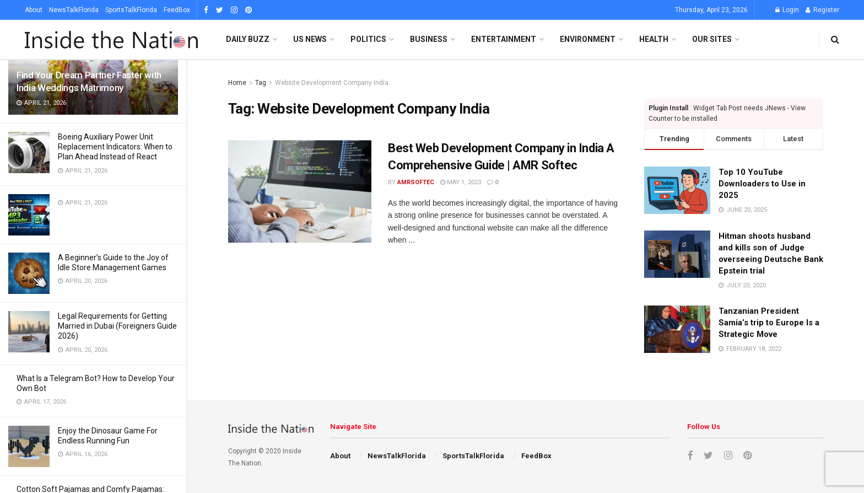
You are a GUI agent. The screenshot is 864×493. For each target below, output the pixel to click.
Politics (368, 39)
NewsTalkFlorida (74, 10)
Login (787, 10)
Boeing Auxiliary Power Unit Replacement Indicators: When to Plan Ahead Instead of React (115, 146)
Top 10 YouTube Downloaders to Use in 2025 (762, 183)
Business (428, 39)
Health (653, 39)
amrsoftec (415, 182)
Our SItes (712, 39)
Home (237, 83)
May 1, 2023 (460, 182)
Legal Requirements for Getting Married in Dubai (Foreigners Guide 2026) (117, 326)
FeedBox (177, 10)
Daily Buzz (247, 39)
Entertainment (503, 39)
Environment (587, 39)
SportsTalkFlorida (131, 10)
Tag (260, 83)
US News (310, 39)
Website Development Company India (331, 83)
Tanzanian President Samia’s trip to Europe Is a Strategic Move (769, 322)
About (33, 10)
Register (822, 10)
